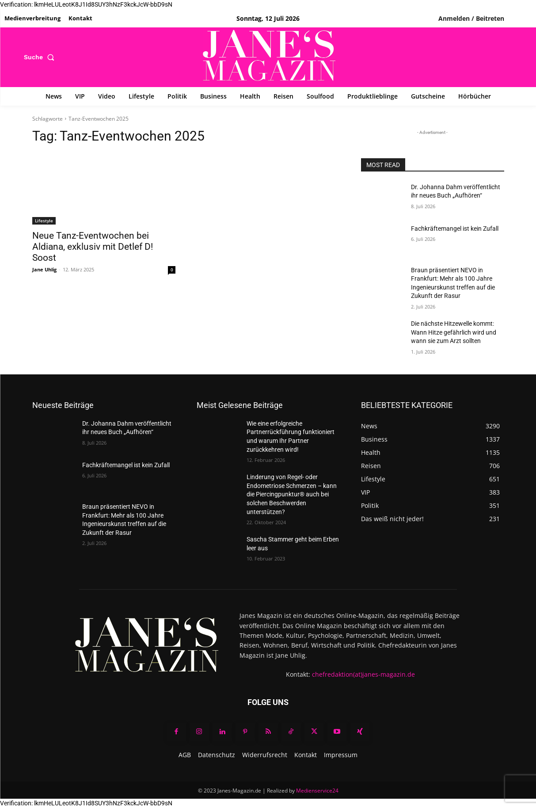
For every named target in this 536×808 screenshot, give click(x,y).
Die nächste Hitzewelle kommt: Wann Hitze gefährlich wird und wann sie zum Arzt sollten (453, 332)
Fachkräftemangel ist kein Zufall (454, 228)
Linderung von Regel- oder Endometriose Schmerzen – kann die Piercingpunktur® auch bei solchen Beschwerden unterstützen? (292, 494)
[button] (41, 57)
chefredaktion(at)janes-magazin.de (363, 674)
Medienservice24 (317, 790)
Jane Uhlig (44, 269)
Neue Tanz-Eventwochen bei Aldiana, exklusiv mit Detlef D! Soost (92, 246)
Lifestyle (44, 220)
